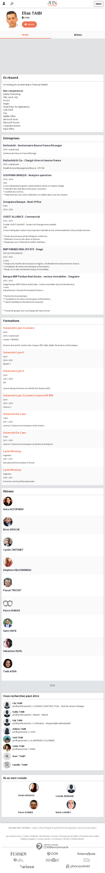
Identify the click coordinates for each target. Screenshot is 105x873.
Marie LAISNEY (63, 812)
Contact (26, 836)
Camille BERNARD (65, 796)
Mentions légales (28, 839)
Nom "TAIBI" (19, 756)
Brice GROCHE (11, 529)
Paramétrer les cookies (89, 836)
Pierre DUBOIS (11, 610)
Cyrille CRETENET (13, 549)
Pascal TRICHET (12, 590)
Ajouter (31, 24)
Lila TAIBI (17, 703)
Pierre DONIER (25, 812)
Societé (55, 836)
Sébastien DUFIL (12, 651)
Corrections (57, 839)
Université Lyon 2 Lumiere (18, 328)
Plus (52, 685)
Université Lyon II (13, 352)
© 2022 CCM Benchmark (74, 839)
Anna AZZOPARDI (13, 509)
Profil (25, 34)
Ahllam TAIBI (19, 728)
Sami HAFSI (9, 631)
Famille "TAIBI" (20, 764)
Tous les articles (43, 839)
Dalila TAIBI (18, 711)
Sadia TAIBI (18, 746)
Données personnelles (69, 836)
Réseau (78, 34)
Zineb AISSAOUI (26, 795)
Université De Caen (14, 414)
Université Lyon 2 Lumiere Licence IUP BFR (28, 395)
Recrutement (45, 836)
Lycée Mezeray (12, 451)
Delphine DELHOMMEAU (17, 570)
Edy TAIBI (17, 720)
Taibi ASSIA (9, 671)
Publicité (34, 836)
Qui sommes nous (13, 836)
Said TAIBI (17, 737)
